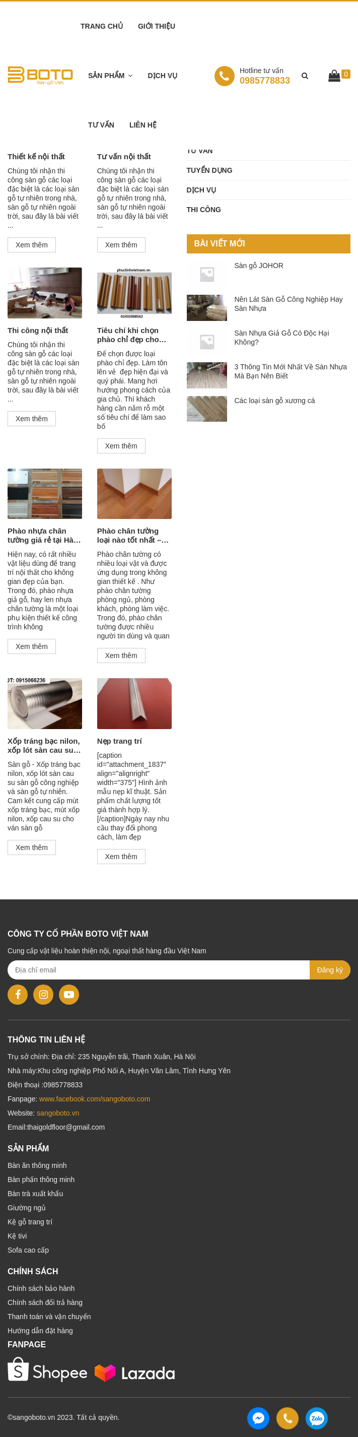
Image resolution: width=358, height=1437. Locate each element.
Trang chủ (102, 26)
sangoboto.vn (58, 1113)
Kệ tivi (17, 1236)
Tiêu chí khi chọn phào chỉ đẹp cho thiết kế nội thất (128, 335)
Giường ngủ (27, 1208)
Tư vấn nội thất (124, 156)
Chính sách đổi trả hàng (45, 1302)
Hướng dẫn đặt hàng (40, 1331)
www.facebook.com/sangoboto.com (94, 1099)
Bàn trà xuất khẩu (35, 1194)
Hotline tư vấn (261, 71)
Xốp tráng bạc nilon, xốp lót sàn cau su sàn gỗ (44, 746)
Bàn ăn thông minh (37, 1165)
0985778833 (252, 75)
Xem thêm (32, 245)
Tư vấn (101, 125)
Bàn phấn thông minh (41, 1179)
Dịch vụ (162, 76)
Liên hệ (143, 125)
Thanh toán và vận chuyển (49, 1317)
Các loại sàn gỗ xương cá (275, 401)
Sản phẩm (106, 76)
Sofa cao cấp (28, 1250)
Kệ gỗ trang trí (30, 1222)
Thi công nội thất (38, 330)
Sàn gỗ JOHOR (259, 266)
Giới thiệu (156, 26)
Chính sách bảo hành (41, 1288)
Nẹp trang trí (119, 741)
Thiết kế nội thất (36, 156)
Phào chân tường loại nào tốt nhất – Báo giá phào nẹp (129, 536)
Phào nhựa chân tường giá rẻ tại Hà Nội (41, 536)
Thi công (204, 210)
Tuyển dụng (210, 170)
